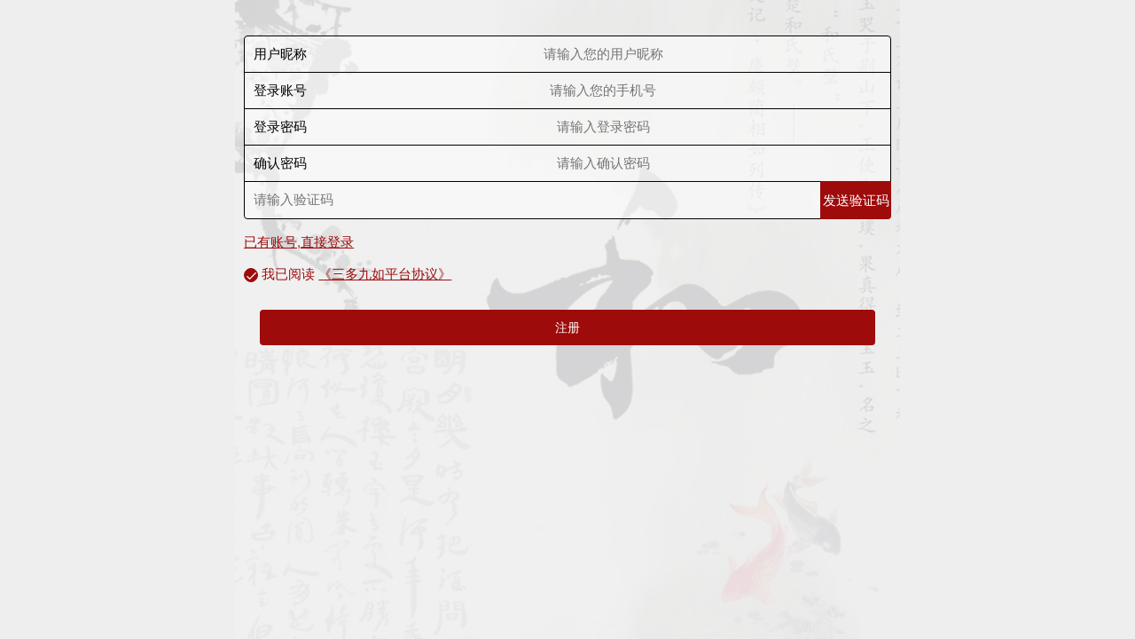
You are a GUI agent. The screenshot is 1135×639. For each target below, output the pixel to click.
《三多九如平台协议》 (384, 273)
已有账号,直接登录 (299, 241)
